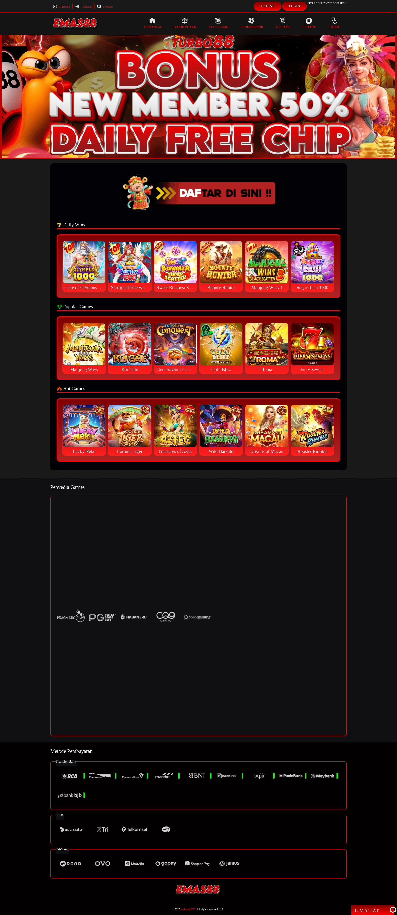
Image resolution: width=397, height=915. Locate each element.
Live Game (218, 23)
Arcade (283, 23)
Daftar (268, 6)
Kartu (334, 23)
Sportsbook (251, 23)
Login (294, 6)
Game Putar (184, 23)
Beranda (152, 23)
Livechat (105, 6)
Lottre (309, 23)
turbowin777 (188, 909)
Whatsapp (61, 6)
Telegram (83, 6)
